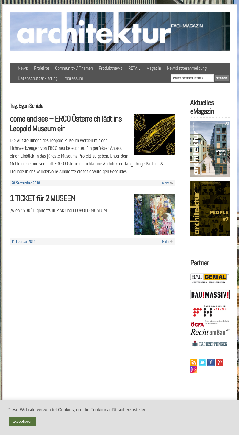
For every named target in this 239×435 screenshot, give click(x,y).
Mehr (165, 183)
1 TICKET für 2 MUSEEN (42, 198)
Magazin (153, 68)
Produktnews (110, 68)
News (23, 68)
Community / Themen (74, 68)
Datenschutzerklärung (37, 78)
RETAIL (134, 68)
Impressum (73, 78)
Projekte (41, 68)
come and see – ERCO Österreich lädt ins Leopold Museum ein (65, 124)
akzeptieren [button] (22, 421)
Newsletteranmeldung (187, 68)
